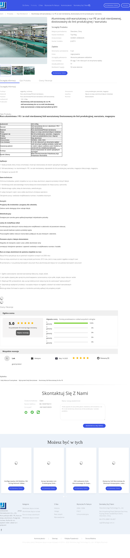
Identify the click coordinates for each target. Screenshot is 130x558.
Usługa (56, 511)
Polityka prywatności (71, 538)
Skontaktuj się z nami (81, 5)
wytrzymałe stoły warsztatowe (28, 380)
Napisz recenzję (22, 333)
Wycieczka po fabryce (52, 5)
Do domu (26, 5)
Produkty (34, 5)
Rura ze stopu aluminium (31, 515)
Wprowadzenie (59, 517)
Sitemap (55, 538)
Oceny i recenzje (45, 80)
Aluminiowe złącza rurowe (31, 511)
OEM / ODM (81, 508)
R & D (78, 511)
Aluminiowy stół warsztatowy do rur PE (51, 380)
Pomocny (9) (104, 358)
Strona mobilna (90, 538)
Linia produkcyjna (83, 514)
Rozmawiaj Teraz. (111, 5)
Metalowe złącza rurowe (31, 518)
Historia (56, 508)
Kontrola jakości (66, 5)
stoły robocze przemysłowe (9, 380)
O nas (41, 5)
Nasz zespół (58, 514)
